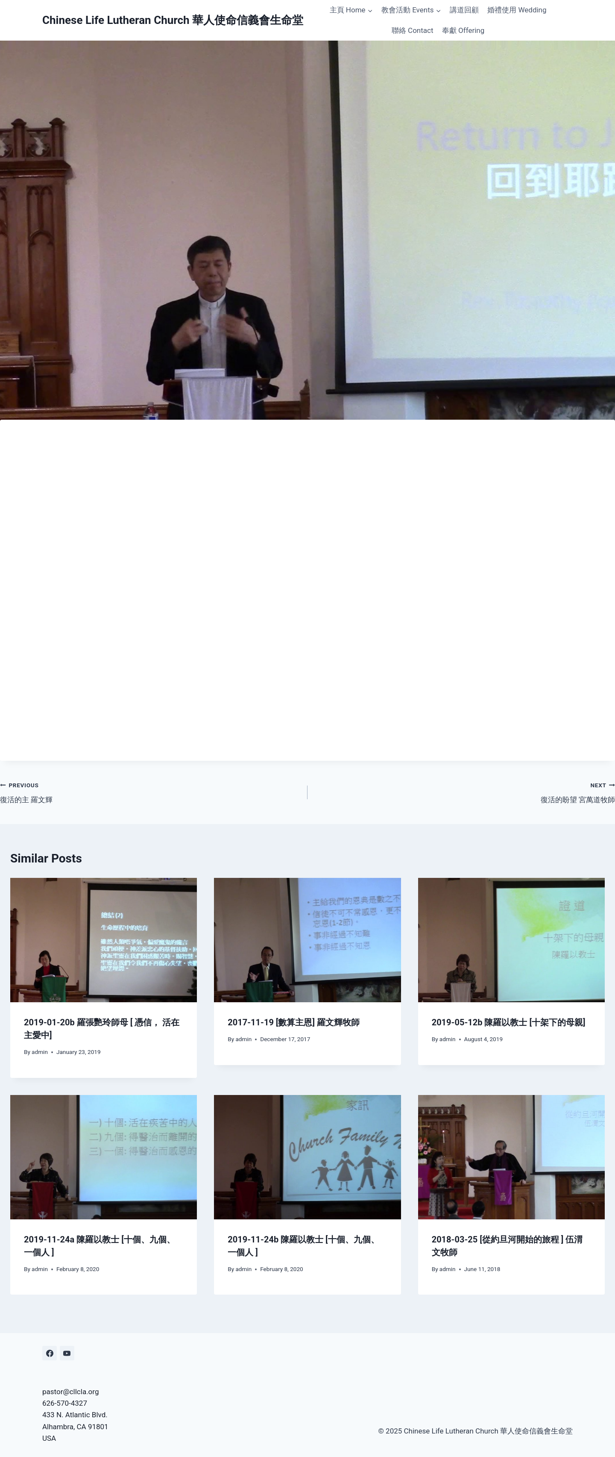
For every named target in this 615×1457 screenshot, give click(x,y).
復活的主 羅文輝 (150, 791)
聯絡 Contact (412, 30)
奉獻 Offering (463, 30)
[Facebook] (49, 1353)
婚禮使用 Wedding (516, 10)
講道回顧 (464, 10)
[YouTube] (67, 1353)
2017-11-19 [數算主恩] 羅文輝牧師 (294, 1022)
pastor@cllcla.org (70, 1391)
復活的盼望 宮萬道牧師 (465, 791)
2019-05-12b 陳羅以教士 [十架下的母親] (509, 1022)
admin (40, 1051)
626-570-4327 (64, 1403)
